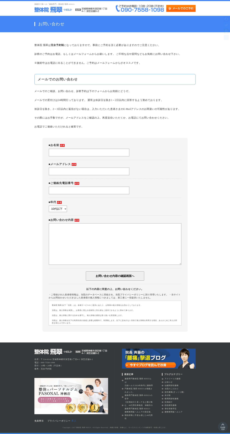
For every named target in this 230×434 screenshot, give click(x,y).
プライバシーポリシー (58, 421)
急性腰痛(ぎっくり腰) (174, 392)
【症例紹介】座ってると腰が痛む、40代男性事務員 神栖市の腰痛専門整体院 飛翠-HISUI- (139, 405)
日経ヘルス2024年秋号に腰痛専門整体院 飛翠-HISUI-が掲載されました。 (139, 388)
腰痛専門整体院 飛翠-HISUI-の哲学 (138, 397)
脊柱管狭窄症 (171, 409)
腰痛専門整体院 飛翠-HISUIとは (138, 380)
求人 (73, 420)
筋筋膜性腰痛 (171, 405)
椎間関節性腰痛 (172, 399)
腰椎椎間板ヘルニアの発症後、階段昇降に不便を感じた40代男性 (139, 415)
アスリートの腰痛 (173, 379)
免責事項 (39, 421)
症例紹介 (169, 402)
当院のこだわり (172, 389)
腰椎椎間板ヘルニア (174, 412)
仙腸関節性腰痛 (172, 385)
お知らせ (169, 382)
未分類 (168, 395)
